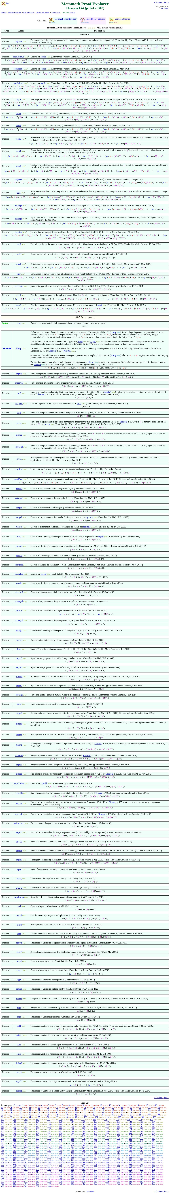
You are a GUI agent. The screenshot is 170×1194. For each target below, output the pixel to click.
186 (107, 1131)
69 (131, 1112)
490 (60, 1184)
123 (25, 1122)
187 (118, 1131)
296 (83, 1150)
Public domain (90, 1191)
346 (14, 1160)
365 (72, 1162)
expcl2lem (18, 479)
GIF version (164, 8)
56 (11, 1112)
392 (60, 1167)
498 (153, 1184)
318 (14, 1155)
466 (107, 1179)
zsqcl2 (19, 1091)
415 (2, 1172)
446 (37, 1177)
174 (130, 1129)
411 (118, 1169)
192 (14, 1134)
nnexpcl (19, 489)
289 (2, 1150)
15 (128, 1105)
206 (14, 1136)
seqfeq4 (18, 205)
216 (130, 1136)
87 (131, 1115)
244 (130, 1141)
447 (49, 1177)
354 (107, 1160)
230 (130, 1138)
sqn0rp (19, 989)
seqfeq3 (18, 219)
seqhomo (18, 179)
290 (14, 1150)
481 (118, 1181)
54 (159, 1110)
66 (103, 1112)
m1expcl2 (19, 592)
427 (141, 1172)
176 (153, 1129)
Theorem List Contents (42, 12)
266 (60, 1146)
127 (72, 1122)
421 (72, 1172)
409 (95, 1169)
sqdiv (19, 934)
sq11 (19, 1026)
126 (60, 1122)
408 (83, 1169)
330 (153, 1155)
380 (83, 1165)
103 (119, 1117)
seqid (18, 151)
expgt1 (19, 734)
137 (25, 1124)
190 (153, 1131)
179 (25, 1131)
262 (14, 1146)
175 (141, 1129)
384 (130, 1165)
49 (113, 1110)
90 (159, 1115)
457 (2, 1179)
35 (149, 1107)
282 (83, 1148)
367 (95, 1162)
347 (25, 1160)
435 (72, 1174)
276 (14, 1148)
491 (72, 1184)
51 (131, 1110)
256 (107, 1143)
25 (57, 1107)
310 (83, 1153)
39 (21, 1110)
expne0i (19, 676)
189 (141, 1131)
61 (57, 1112)
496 (130, 1184)
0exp (19, 704)
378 (60, 1165)
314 (130, 1153)
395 (95, 1167)
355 (118, 1160)
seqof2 (18, 305)
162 (153, 1127)
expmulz (19, 814)
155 (72, 1127)
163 (2, 1129)
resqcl (19, 961)
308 (60, 1153)
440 (130, 1174)
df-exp (18, 348)
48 (103, 1110)
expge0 (19, 713)
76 (30, 1115)
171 (95, 1129)
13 (110, 1105)
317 (2, 1155)
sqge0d (19, 1081)
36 (159, 1107)
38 (11, 1110)
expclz (101, 536)
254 (83, 1143)
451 (95, 1177)
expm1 (19, 850)
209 (49, 1136)
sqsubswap (19, 897)
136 (14, 1124)
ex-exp (113, 332)
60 (48, 1112)
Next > (166, 2)
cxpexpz (37, 364)
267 (72, 1146)
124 (37, 1122)
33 (131, 1107)
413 (141, 1169)
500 (14, 1186)
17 (147, 1105)
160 (130, 1127)
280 (60, 1148)
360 (14, 1162)
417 (25, 1172)
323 (72, 1155)
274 (153, 1146)
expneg (47, 424)
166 (37, 1129)
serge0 (18, 264)
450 (83, 1177)
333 (25, 1158)
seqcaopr (18, 41)
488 (37, 1184)
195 (49, 1134)
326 (107, 1155)
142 (83, 1124)
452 (107, 1177)
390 (37, 1167)
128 (83, 1122)
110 (37, 1119)
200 (107, 1134)
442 (153, 1174)
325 (95, 1155)
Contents (17, 1105)
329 (141, 1155)
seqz (18, 192)
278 (37, 1148)
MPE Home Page (28, 12)
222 (37, 1138)
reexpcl (19, 527)
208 (37, 1136)
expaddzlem (19, 783)
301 (141, 1150)
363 (49, 1162)
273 (141, 1146)
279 (49, 1148)
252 (60, 1143)
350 (60, 1160)
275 (2, 1148)
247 (2, 1143)
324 (83, 1155)
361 (25, 1162)
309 (72, 1153)
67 (113, 1112)
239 (72, 1141)
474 (37, 1181)
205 (2, 1136)
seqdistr (18, 232)
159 (118, 1127)
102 (108, 1117)
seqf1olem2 (19, 83)
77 (39, 1115)
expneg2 (19, 447)
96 (48, 1117)
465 (95, 1179)
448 (60, 1177)
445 (25, 1177)
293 (49, 1150)
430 (14, 1174)
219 (2, 1138)
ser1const (19, 286)
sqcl (19, 906)
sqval (19, 869)
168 (60, 1129)
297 (95, 1150)
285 (118, 1148)
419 (49, 1172)
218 (153, 1136)
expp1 (93, 341)
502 (37, 1186)
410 (107, 1169)
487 (25, 1184)
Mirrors (3, 12)
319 (25, 1155)
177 (2, 1131)
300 (130, 1150)
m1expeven (19, 823)
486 (14, 1184)
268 (83, 1146)
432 (37, 1174)
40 (30, 1110)
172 (107, 1129)
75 (21, 1115)
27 (76, 1107)
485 (2, 1184)
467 (118, 1179)
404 (37, 1169)
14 (119, 1105)
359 (2, 1162)
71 (149, 1112)
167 (49, 1129)
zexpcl (19, 508)
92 (11, 1117)
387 (2, 1167)
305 (25, 1153)
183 (72, 1131)
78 (48, 1115)
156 (83, 1127)
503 (49, 1186)
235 (25, 1141)
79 (57, 1115)
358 (153, 1160)
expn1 (19, 459)
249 (25, 1143)
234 (14, 1141)
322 (60, 1155)
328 (130, 1155)
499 (2, 1186)
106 (154, 1117)
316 (153, 1153)
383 (118, 1165)
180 (37, 1131)
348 (37, 1160)
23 (39, 1107)
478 (83, 1181)
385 (141, 1165)
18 (156, 1105)
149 (2, 1127)
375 (25, 1165)
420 (60, 1172)
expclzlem (19, 574)
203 (141, 1134)
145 (118, 1124)
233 (2, 1141)
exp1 (19, 413)
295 (72, 1150)
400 (153, 1167)
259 (141, 1143)
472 (14, 1181)
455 (141, 1177)
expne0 (19, 667)
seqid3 (18, 139)
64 (85, 1112)
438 (107, 1174)
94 (30, 1117)
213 (95, 1136)
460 (37, 1179)
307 (49, 1153)
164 (14, 1129)
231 (141, 1138)
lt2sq (19, 1045)
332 (14, 1158)
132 (130, 1122)
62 (66, 1112)
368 (107, 1162)
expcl (19, 536)
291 (25, 1150)
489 (49, 1184)
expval (19, 374)
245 (141, 1141)
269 (95, 1146)
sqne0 (19, 952)
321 (49, 1155)
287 (141, 1148)
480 (107, 1181)
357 (141, 1160)
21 (21, 1107)
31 (113, 1107)
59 (39, 1112)
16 (138, 1105)
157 (95, 1127)
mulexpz (19, 755)
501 (25, 1186)
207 (25, 1136)
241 (95, 1141)
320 (37, 1155)
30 (103, 1107)
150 (14, 1127)
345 (2, 1160)
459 (25, 1179)
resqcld (19, 970)
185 (95, 1131)
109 (25, 1119)
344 (153, 1158)
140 (60, 1124)
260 (153, 1143)
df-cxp (91, 362)
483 (141, 1181)
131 (118, 1122)
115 (94, 1119)
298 (107, 1150)
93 (21, 1117)
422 (83, 1172)
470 (153, 1179)
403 (25, 1169)
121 (2, 1122)
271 (118, 1146)
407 (72, 1169)
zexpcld (19, 610)
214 (107, 1136)
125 (49, 1122)
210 (60, 1136)
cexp (19, 323)
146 (130, 1124)
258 (130, 1143)
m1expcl (19, 601)
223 (49, 1138)
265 (49, 1146)
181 (49, 1131)
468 (130, 1179)
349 (49, 1160)
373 (2, 1165)
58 (30, 1112)
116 (105, 1119)
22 (30, 1107)
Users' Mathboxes (119, 19)
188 (130, 1131)
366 (83, 1162)
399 (141, 1167)
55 (2, 1112)
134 (153, 1122)
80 (66, 1115)
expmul (19, 803)
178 (14, 1131)
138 (37, 1124)
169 (72, 1129)
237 (49, 1141)
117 (117, 1119)
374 (14, 1165)
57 (21, 1112)
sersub (18, 125)
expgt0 (19, 686)
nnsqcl (19, 998)
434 (60, 1174)
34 (140, 1107)
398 (130, 1167)
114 (82, 1119)
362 (37, 1162)
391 (49, 1167)
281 (72, 1148)
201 (118, 1134)
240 (83, 1141)
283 (95, 1148)
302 (153, 1150)
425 (118, 1172)
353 (95, 1160)
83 (94, 1115)
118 (128, 1119)
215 (118, 1136)
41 (39, 1110)
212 (83, 1136)
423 (95, 1172)
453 (118, 1177)
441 (141, 1174)
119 (140, 1119)
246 (153, 1141)
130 (107, 1122)
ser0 (19, 244)
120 (151, 1119)
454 (130, 1177)
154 (60, 1127)
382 (107, 1165)
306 (37, 1153)
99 (76, 1117)
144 (107, 1124)
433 (49, 1174)
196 (60, 1134)
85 (113, 1115)
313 (118, 1153)
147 (141, 1124)
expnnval (19, 383)
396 (107, 1167)
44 (66, 1110)
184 (83, 1131)
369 (118, 1162)
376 (37, 1165)
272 (130, 1146)
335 (49, 1158)
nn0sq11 (19, 1035)
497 (141, 1184)
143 (95, 1124)
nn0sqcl (19, 630)
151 (25, 1127)
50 (122, 1110)
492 (83, 1184)
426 (130, 1172)
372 (153, 1162)
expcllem (18, 469)
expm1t (19, 640)
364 (60, 1162)
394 (83, 1167)
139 (49, 1124)
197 (72, 1134)
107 (2, 1119)
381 (95, 1165)
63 (76, 1112)
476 (60, 1181)
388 (14, 1167)
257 (118, 1143)
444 (14, 1177)
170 (83, 1129)
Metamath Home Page (14, 12)
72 (159, 1112)
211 (72, 1136)
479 (95, 1181)
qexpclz (90, 517)
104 (131, 1117)
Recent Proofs (55, 12)
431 (25, 1174)
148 (153, 1124)
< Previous (158, 2)
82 (85, 1115)
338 (83, 1158)
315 (141, 1153)
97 (57, 1117)
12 (101, 1105)
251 (49, 1143)
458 (14, 1179)
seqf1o (43, 57)
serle (18, 274)
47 (94, 1110)
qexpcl (19, 517)
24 (48, 1107)
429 (2, 1174)
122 (14, 1122)
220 (14, 1138)
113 (71, 1119)
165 (25, 1129)
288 (153, 1148)
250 (37, 1143)
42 (48, 1110)
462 (60, 1179)
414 (153, 1169)
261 (2, 1146)
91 (2, 1117)
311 (95, 1153)
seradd (18, 113)
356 (130, 1160)
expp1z (19, 841)
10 (83, 1105)
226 (83, 1138)
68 (122, 1112)
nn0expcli (19, 620)
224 (60, 1138)
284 (107, 1148)
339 (95, 1158)
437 (95, 1174)
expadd (19, 774)
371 (141, 1162)
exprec (19, 765)
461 (49, 1179)
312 (107, 1153)
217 (141, 1136)
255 (95, 1143)
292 (37, 1150)
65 (94, 1112)
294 (60, 1150)
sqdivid (19, 943)
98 (66, 1117)
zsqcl (19, 1008)
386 (153, 1165)
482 (130, 1181)
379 (72, 1165)
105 (142, 1117)
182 (60, 1131)
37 (2, 1110)
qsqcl (19, 1017)
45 (76, 1110)
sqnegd (19, 887)
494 (107, 1184)
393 (72, 1167)
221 (25, 1138)
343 (141, 1158)
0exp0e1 (67, 351)
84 (103, 1115)
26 (66, 1107)
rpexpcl (19, 546)
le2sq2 (19, 1063)
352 (83, 1160)
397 (118, 1167)
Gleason (52, 351)
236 (37, 1141)
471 (2, 1181)
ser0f (19, 254)
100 (85, 1117)
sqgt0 (19, 980)
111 (48, 1119)
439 (118, 1174)
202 (130, 1134)
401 (2, 1169)
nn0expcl (19, 498)
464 (83, 1179)
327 (118, 1155)
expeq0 (19, 658)
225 (72, 1138)
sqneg (19, 878)
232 (153, 1138)
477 (72, 1181)
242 (107, 1141)
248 (14, 1143)
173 (118, 1129)
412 (130, 1169)
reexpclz (86, 527)
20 (11, 1107)
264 (37, 1146)
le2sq (19, 1054)
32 (122, 1107)
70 (140, 1112)
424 (107, 1172)
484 (153, 1181)
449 (72, 1177)
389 (25, 1167)
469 (141, 1179)
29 (94, 1107)
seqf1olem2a (18, 57)
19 (2, 1107)
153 (49, 1127)
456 (153, 1177)
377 (49, 1165)
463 (72, 1179)
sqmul (19, 915)
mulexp (19, 745)
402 (14, 1169)
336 (60, 1158)
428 (153, 1172)
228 (107, 1138)
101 (96, 1117)
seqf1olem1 (19, 69)
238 (60, 1141)
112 (60, 1119)
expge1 (19, 724)
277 (25, 1148)
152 (37, 1127)
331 (2, 1158)
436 (83, 1174)
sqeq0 (19, 924)
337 (72, 1158)
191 (2, 1134)
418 (37, 1172)
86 (122, 1115)
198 (83, 1134)
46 (85, 1110)
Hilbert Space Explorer (92, 19)
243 (118, 1141)
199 (95, 1134)
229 (118, 1138)
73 (2, 1115)
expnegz (19, 695)
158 (107, 1127)
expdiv (19, 860)
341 (118, 1158)
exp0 (80, 341)
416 (14, 1172)
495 (118, 1184)
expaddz (44, 783)
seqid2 (18, 166)
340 (107, 1158)
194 (37, 1134)
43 (57, 1110)
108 (14, 1119)
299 (118, 1150)
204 (153, 1134)
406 (60, 1169)
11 (92, 1105)
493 (95, 1184)
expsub (19, 832)
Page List (72, 12)
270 (107, 1146)
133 (141, 1122)
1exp (19, 649)
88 (140, 1115)
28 (85, 1107)
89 (149, 1115)
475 (49, 1181)
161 (141, 1127)
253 (72, 1143)
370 (130, 1162)
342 (130, 1158)
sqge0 (19, 1072)
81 (76, 1115)
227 (95, 1138)
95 (39, 1117)
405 (49, 1169)
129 (95, 1122)
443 (2, 1177)
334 (37, 1158)
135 (2, 1124)
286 (130, 1148)
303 (2, 1153)
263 (25, 1146)
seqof (18, 295)
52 (140, 1110)
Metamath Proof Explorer (62, 19)
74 (11, 1115)
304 (14, 1153)
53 (149, 1110)
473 (25, 1181)
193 (25, 1134)
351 (72, 1160)
